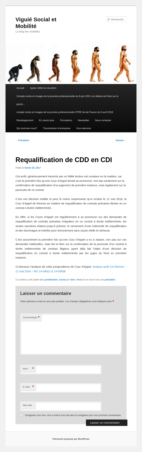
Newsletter (83, 120)
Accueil (20, 88)
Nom (28, 369)
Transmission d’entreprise (56, 128)
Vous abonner (83, 128)
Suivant (121, 140)
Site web (27, 405)
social (62, 279)
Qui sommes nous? (26, 128)
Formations (66, 120)
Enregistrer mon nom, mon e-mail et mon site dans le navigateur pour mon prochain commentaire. (73, 415)
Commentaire (31, 317)
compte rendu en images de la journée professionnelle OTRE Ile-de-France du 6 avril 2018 (64, 112)
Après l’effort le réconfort (43, 88)
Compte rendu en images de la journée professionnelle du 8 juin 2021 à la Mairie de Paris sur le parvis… (67, 100)
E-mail (28, 387)
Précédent (22, 140)
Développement (24, 120)
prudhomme (51, 279)
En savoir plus (46, 120)
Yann (72, 279)
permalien (110, 279)
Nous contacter (103, 120)
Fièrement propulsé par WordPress (71, 439)
